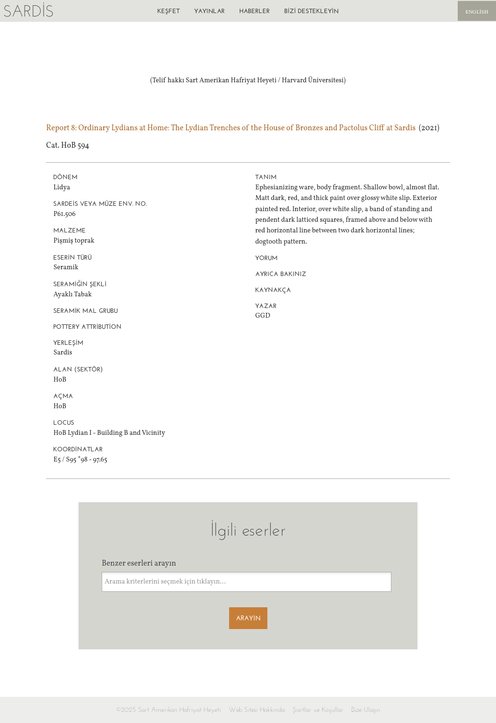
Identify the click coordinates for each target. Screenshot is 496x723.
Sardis (28, 10)
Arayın (248, 618)
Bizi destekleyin (311, 11)
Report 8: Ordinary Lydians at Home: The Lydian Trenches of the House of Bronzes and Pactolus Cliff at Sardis (231, 128)
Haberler (254, 11)
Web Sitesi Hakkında (257, 710)
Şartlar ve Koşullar (318, 710)
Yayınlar (209, 11)
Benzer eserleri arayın (139, 563)
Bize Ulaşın (365, 710)
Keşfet (168, 11)
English (476, 12)
